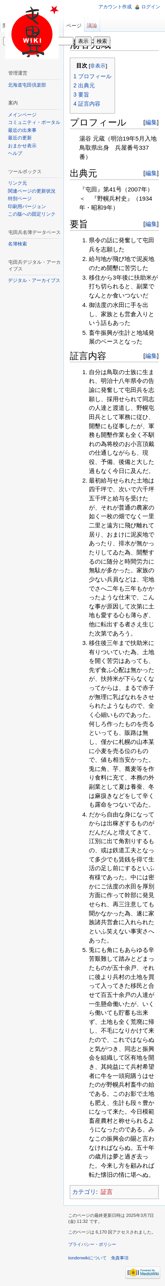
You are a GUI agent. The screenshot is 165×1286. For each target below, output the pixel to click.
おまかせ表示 (22, 146)
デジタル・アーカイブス (34, 280)
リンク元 (17, 183)
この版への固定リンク (32, 214)
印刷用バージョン (27, 206)
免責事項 (120, 1257)
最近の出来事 (22, 130)
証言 (107, 1191)
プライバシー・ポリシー (92, 1244)
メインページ (22, 115)
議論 (92, 26)
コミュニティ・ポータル (34, 122)
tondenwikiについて (87, 1257)
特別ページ (20, 198)
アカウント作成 (115, 7)
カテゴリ (84, 1191)
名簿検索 (17, 244)
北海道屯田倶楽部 (27, 85)
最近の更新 (20, 138)
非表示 (98, 66)
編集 (151, 122)
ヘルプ (15, 153)
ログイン (150, 7)
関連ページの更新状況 (32, 191)
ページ (74, 26)
